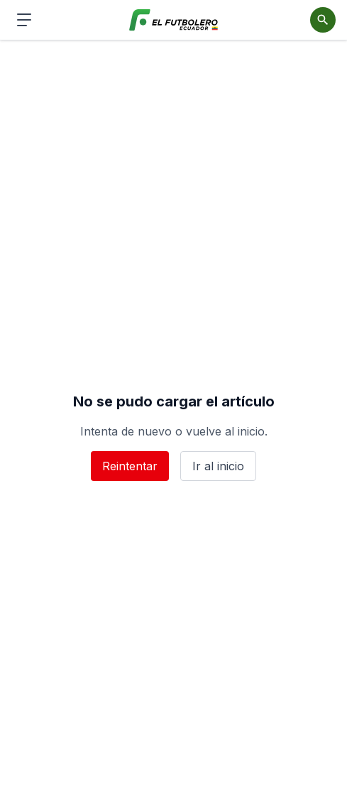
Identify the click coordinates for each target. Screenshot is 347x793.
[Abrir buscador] (323, 20)
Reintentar (130, 466)
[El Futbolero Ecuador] (173, 20)
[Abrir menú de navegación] (24, 20)
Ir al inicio (218, 466)
